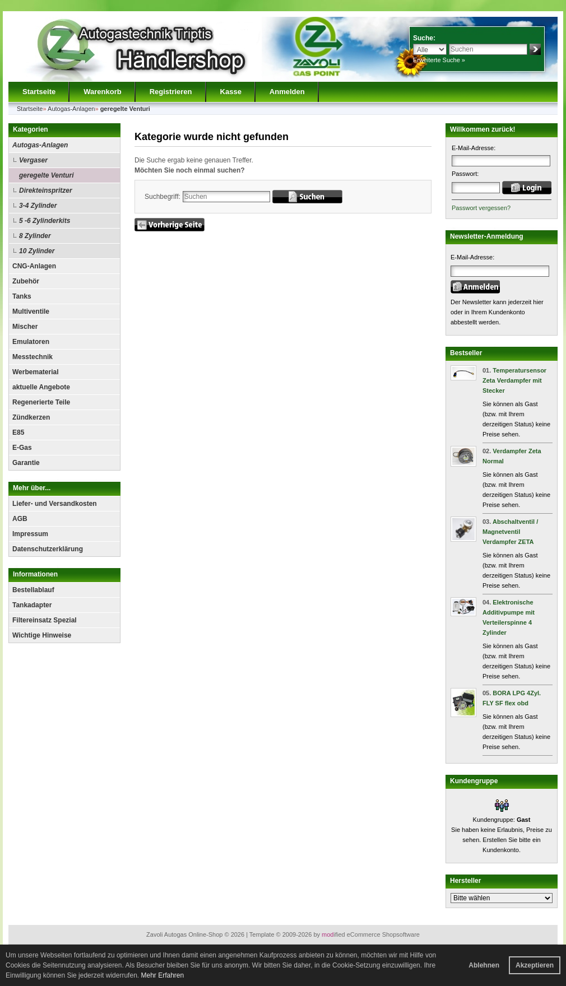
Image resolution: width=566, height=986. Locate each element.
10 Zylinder (36, 251)
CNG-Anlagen (34, 266)
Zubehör (25, 281)
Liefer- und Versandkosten (54, 504)
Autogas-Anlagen (40, 145)
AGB (19, 519)
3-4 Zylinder (38, 206)
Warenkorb (102, 91)
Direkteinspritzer (45, 190)
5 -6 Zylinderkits (44, 221)
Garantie (26, 463)
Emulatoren (30, 342)
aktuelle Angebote (41, 387)
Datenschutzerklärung (47, 549)
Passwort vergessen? (481, 207)
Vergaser (33, 160)
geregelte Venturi (46, 175)
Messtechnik (32, 357)
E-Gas (22, 448)
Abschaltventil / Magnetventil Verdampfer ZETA (510, 531)
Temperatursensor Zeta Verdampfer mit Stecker (514, 380)
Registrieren (171, 91)
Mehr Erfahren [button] (162, 975)
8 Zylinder (35, 236)
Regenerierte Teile (41, 402)
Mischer (25, 327)
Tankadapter (32, 605)
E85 (18, 432)
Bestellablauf (33, 590)
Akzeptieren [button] (535, 965)
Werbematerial (35, 372)
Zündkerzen (31, 417)
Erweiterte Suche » (439, 60)
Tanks (21, 296)
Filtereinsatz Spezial (44, 620)
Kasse (231, 91)
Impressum (30, 534)
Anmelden (287, 91)
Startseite (38, 91)
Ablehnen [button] (483, 965)
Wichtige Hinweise (41, 635)
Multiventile (30, 311)
